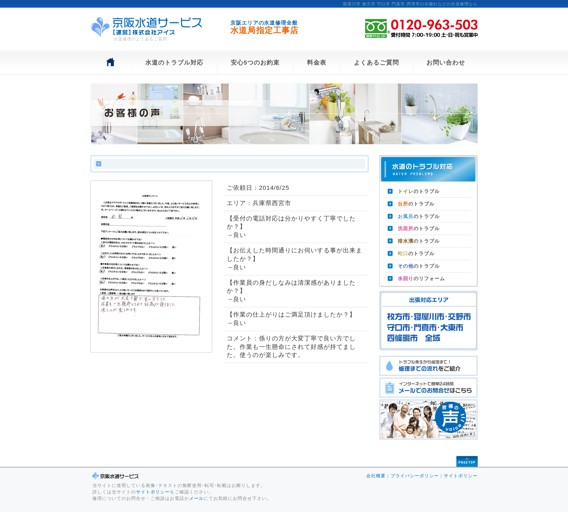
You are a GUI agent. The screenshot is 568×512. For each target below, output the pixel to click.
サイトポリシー (153, 491)
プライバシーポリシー (414, 475)
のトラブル (419, 191)
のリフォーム (421, 278)
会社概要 (376, 475)
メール (196, 498)
